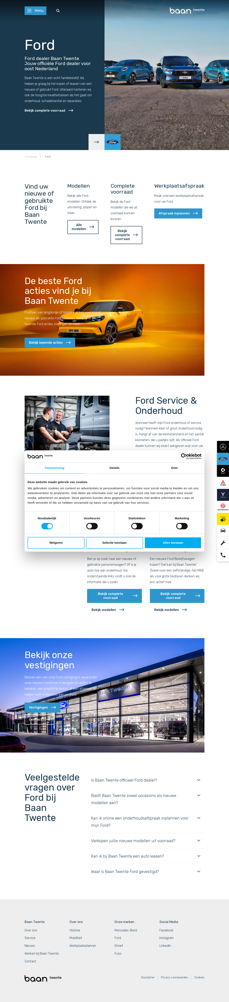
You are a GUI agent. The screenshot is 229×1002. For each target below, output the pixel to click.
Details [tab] (114, 467)
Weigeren (56, 542)
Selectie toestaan (114, 542)
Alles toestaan (173, 542)
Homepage (31, 156)
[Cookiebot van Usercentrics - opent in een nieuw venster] (183, 456)
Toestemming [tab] (54, 467)
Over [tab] (174, 467)
